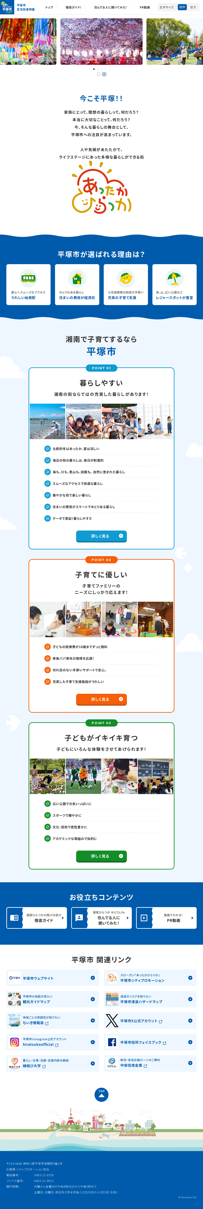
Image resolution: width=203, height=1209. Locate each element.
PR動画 (145, 7)
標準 (182, 7)
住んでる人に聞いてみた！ (110, 7)
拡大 (193, 7)
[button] (94, 69)
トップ (49, 7)
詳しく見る (100, 536)
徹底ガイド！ (74, 7)
